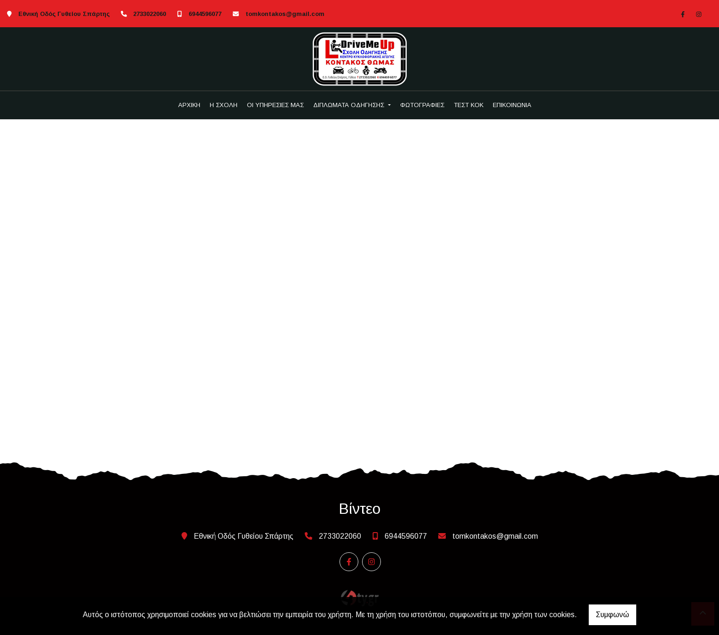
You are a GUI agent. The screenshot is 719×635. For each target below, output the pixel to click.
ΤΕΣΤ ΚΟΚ (468, 104)
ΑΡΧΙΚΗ (189, 104)
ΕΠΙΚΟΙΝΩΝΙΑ (512, 104)
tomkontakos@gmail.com (284, 13)
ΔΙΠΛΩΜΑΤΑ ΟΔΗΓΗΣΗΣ (349, 104)
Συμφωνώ (612, 615)
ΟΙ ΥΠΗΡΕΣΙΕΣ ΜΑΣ (275, 104)
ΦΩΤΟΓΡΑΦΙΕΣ (422, 104)
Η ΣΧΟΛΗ (223, 104)
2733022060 (149, 13)
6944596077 (205, 13)
